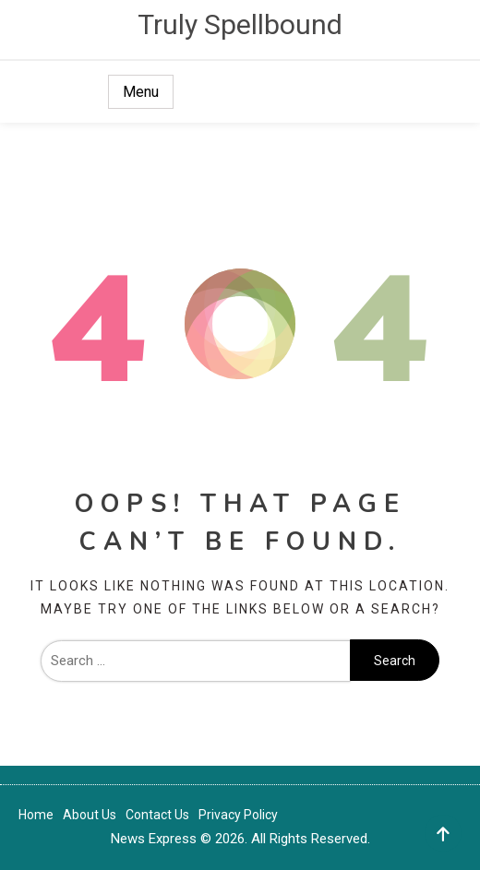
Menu (141, 92)
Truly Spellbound (240, 24)
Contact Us (157, 814)
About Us (89, 814)
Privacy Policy (238, 814)
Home (36, 814)
